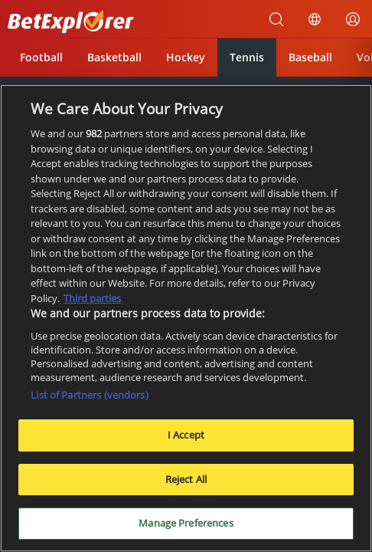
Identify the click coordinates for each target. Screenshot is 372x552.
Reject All (186, 480)
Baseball (310, 57)
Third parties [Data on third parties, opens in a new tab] (92, 299)
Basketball (114, 57)
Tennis (247, 57)
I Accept (186, 435)
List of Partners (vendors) (89, 395)
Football (41, 57)
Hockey (185, 57)
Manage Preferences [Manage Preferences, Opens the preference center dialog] (186, 524)
